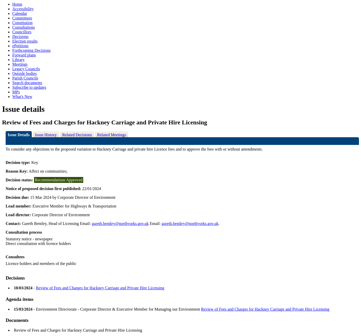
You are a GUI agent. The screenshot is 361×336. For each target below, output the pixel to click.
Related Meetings (111, 135)
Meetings (20, 64)
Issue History (46, 135)
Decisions (20, 36)
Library (18, 59)
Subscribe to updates (29, 87)
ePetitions (20, 46)
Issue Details (19, 135)
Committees (22, 18)
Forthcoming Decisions (31, 50)
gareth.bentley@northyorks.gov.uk (120, 223)
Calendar (19, 13)
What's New (22, 96)
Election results (25, 41)
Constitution (22, 23)
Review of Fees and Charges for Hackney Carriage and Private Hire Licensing (100, 288)
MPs (16, 92)
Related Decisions (77, 135)
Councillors (21, 32)
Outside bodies (24, 73)
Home (17, 4)
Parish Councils (25, 78)
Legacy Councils (26, 69)
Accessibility (23, 9)
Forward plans (24, 55)
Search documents (27, 83)
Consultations (23, 27)
